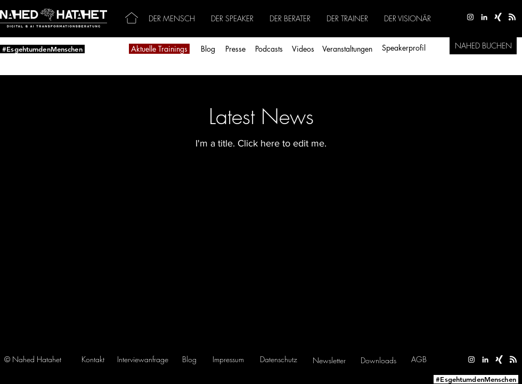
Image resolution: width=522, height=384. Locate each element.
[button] (142, 359)
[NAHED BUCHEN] (483, 45)
